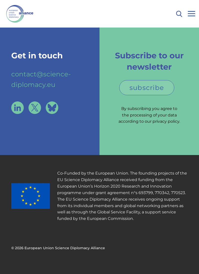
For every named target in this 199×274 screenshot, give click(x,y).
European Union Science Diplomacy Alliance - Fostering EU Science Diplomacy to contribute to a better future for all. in (29, 14)
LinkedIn (17, 107)
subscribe (147, 88)
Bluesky (52, 107)
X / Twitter (34, 107)
